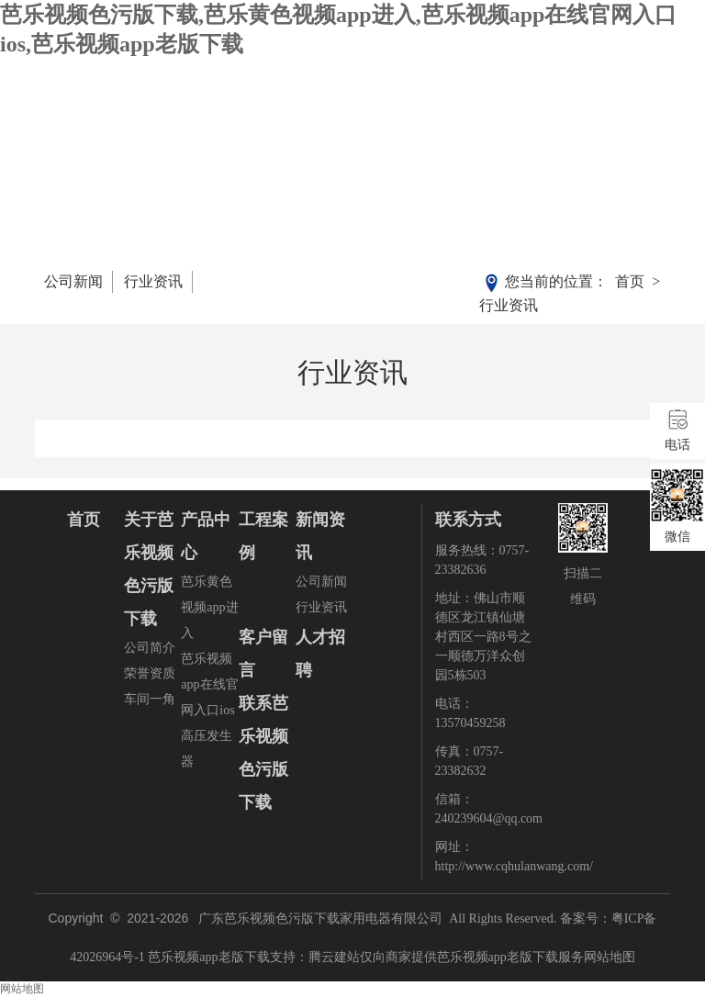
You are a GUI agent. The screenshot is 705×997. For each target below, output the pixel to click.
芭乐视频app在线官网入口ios (209, 684)
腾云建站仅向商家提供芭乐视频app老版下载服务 (446, 957)
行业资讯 (153, 281)
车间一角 (149, 699)
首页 (629, 281)
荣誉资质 (149, 673)
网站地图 (609, 957)
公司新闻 (73, 281)
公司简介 (149, 648)
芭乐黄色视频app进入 (209, 607)
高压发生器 (206, 748)
